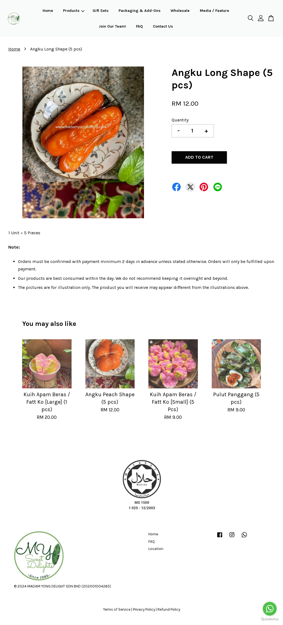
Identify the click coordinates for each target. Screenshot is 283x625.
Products (73, 10)
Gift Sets (101, 10)
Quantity (180, 120)
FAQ (139, 26)
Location (155, 549)
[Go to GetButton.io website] (270, 619)
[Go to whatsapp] (270, 609)
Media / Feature (214, 10)
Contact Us (163, 26)
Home (48, 10)
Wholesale (180, 10)
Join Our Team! (112, 26)
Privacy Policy (144, 609)
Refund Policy (169, 609)
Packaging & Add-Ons (140, 10)
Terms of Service (116, 609)
